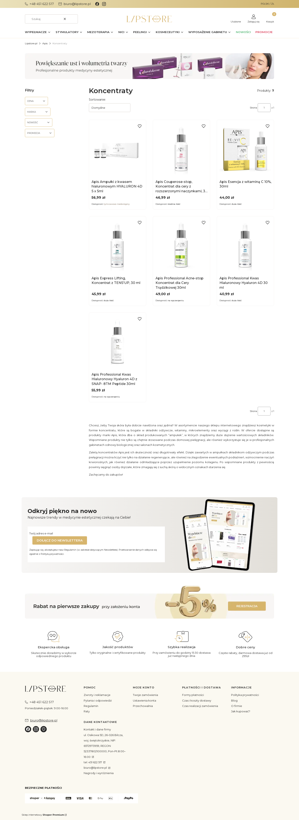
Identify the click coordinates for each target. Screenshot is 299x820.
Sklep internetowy (43, 814)
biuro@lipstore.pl (96, 767)
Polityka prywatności (245, 695)
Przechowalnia (143, 706)
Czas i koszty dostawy (196, 700)
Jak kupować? (240, 711)
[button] (73, 18)
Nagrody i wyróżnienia (99, 773)
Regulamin (91, 706)
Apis (45, 43)
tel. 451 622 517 (93, 762)
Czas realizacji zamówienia (200, 706)
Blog (234, 700)
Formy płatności (193, 695)
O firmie (236, 706)
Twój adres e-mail (41, 533)
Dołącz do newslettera (60, 540)
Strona (253, 107)
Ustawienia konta (144, 700)
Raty (87, 711)
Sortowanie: (97, 99)
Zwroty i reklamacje (97, 695)
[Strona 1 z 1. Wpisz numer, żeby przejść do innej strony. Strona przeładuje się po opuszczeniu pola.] (264, 107)
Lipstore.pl (31, 43)
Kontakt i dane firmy (97, 729)
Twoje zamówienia (145, 695)
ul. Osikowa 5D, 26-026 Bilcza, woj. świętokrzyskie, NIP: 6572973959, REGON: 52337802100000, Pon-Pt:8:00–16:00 (105, 745)
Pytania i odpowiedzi (98, 700)
